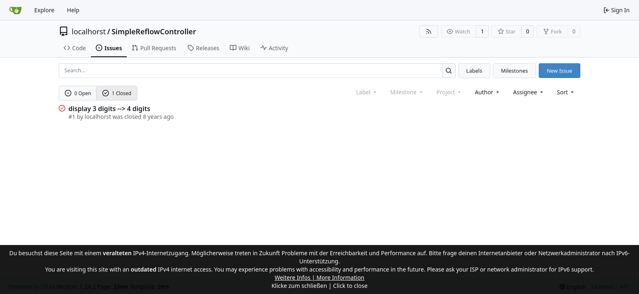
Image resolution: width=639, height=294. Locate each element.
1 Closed (117, 93)
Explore (44, 10)
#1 (71, 116)
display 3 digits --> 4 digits (109, 109)
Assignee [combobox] (528, 92)
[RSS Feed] (428, 31)
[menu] (566, 92)
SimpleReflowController (154, 31)
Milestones (514, 70)
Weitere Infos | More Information (319, 277)
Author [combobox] (487, 92)
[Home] (15, 10)
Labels (474, 70)
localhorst (89, 31)
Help (73, 10)
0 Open (78, 93)
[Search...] (449, 70)
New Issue (560, 70)
